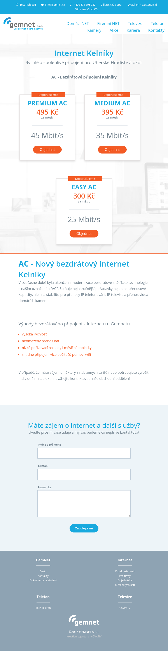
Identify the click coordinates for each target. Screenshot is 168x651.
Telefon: (43, 466)
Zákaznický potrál (111, 5)
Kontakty (156, 30)
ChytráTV (125, 608)
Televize (135, 23)
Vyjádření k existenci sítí (142, 5)
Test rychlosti (26, 5)
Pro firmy (125, 576)
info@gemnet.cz (53, 5)
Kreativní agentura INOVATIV (84, 636)
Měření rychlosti (125, 585)
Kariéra (133, 30)
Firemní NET (108, 23)
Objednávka (125, 580)
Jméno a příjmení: (49, 445)
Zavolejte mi (84, 528)
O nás (43, 571)
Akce (114, 30)
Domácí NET (77, 23)
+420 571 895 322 (83, 5)
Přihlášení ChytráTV (86, 9)
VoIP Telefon (43, 608)
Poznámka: (45, 487)
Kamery (94, 30)
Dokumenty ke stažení (43, 580)
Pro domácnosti (125, 571)
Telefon (157, 23)
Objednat (47, 149)
